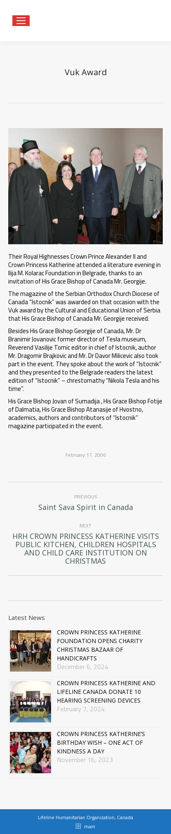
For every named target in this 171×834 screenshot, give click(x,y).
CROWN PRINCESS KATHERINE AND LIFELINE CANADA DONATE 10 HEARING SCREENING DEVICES (106, 691)
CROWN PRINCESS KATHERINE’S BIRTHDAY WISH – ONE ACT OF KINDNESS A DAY (101, 742)
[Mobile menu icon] (21, 20)
